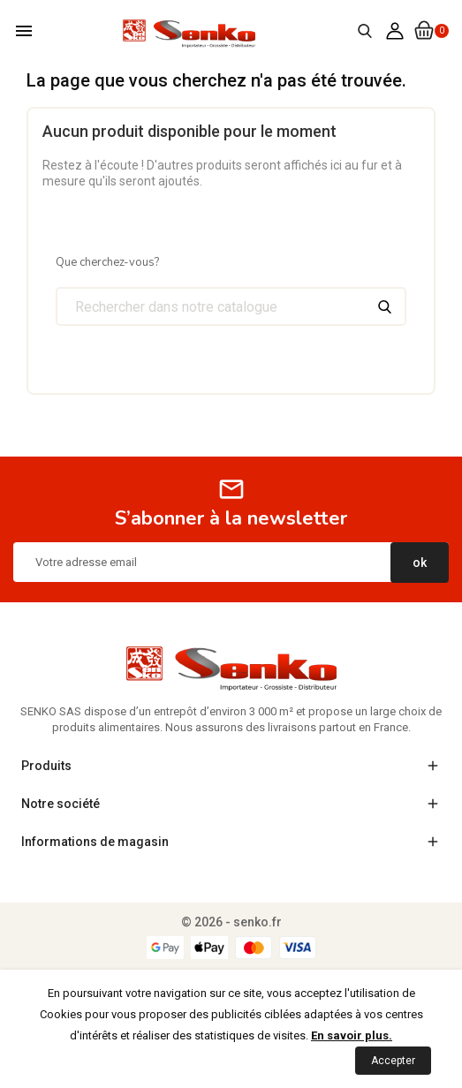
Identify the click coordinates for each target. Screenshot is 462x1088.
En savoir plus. (351, 1035)
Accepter (393, 1060)
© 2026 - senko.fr (231, 922)
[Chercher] (231, 306)
